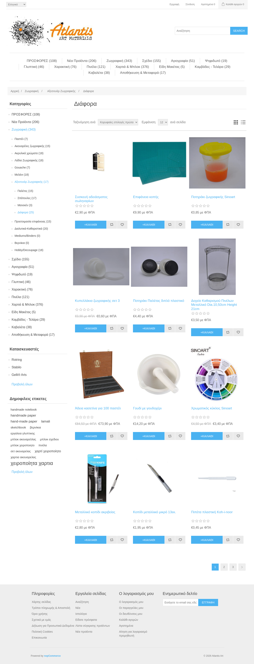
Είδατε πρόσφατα (86, 619)
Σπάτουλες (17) (26, 198)
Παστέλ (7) (21, 138)
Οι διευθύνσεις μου (130, 613)
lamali (45, 421)
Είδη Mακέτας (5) (172, 67)
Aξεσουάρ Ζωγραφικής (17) (31, 181)
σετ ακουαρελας (21, 451)
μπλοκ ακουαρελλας (23, 439)
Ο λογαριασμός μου (131, 601)
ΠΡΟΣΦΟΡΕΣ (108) (42, 61)
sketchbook (18, 427)
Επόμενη (242, 567)
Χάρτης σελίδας (41, 601)
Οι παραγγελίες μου (131, 607)
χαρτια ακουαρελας (23, 457)
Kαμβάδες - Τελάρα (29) (212, 67)
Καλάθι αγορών (128, 619)
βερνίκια (35, 427)
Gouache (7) (22, 167)
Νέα (77, 607)
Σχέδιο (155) (151, 61)
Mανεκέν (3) (24, 205)
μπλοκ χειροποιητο (22, 445)
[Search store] (202, 31)
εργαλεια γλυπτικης (23, 433)
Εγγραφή (174, 4)
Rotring (17, 359)
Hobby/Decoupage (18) (28, 250)
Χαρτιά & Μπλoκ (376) (132, 67)
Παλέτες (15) (25, 190)
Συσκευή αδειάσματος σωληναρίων (91, 199)
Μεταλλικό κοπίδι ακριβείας (95, 512)
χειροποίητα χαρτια (32, 463)
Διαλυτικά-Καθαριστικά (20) (31, 228)
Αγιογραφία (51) (183, 61)
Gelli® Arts (19, 374)
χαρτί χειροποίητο (48, 451)
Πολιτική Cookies (42, 631)
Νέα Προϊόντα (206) (81, 61)
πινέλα (42, 445)
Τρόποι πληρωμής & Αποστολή (51, 607)
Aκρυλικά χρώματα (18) (28, 153)
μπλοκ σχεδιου (49, 439)
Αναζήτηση (82, 601)
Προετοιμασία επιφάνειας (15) (32, 221)
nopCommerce (52, 655)
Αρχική (15, 91)
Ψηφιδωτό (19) (216, 61)
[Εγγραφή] (180, 602)
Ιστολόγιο (81, 613)
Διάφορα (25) (25, 212)
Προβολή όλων (22, 384)
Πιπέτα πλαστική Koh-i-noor (212, 512)
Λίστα (243, 122)
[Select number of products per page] (163, 122)
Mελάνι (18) (21, 174)
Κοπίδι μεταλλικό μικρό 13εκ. (154, 512)
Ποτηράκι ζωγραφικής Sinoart (213, 197)
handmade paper (23, 415)
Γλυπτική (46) (34, 67)
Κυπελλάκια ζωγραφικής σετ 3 (97, 301)
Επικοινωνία (39, 637)
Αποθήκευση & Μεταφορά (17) (143, 73)
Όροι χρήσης (40, 613)
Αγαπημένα (126, 625)
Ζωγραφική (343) (119, 61)
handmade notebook (24, 409)
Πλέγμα (236, 122)
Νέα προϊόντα (83, 631)
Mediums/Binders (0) (27, 235)
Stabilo (16, 367)
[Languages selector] (16, 4)
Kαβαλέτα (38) (99, 73)
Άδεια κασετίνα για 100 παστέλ (98, 408)
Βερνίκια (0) (21, 242)
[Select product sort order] (118, 122)
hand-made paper (24, 421)
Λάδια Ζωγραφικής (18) (28, 160)
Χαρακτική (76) (65, 67)
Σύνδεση (190, 4)
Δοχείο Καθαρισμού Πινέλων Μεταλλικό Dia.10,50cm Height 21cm (214, 305)
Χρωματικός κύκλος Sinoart (211, 408)
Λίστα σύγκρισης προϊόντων (92, 625)
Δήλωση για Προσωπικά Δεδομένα (53, 625)
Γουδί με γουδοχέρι (147, 408)
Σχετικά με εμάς (41, 619)
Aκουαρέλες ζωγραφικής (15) (32, 146)
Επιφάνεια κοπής (146, 197)
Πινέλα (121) (96, 67)
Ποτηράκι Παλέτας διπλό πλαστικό (158, 301)
